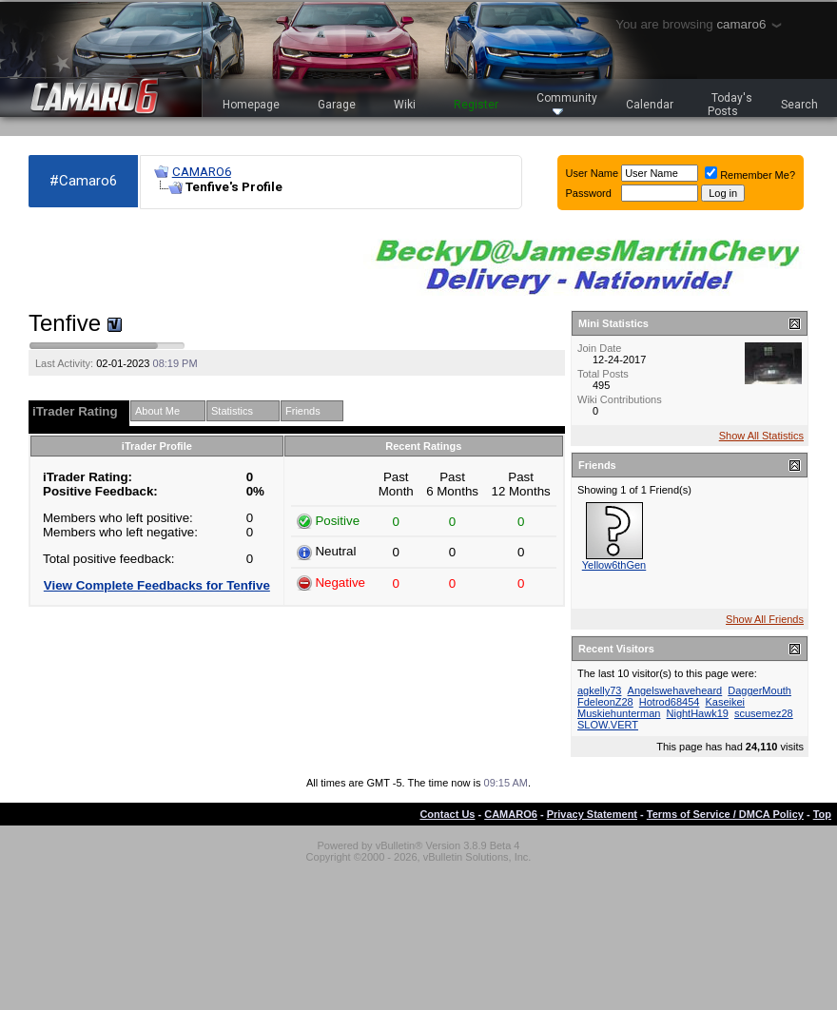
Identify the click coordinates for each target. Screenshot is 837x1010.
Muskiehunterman (618, 713)
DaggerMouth (759, 690)
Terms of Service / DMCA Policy (725, 814)
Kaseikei (725, 702)
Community (566, 103)
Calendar (649, 104)
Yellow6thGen (614, 565)
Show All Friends (765, 619)
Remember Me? (750, 175)
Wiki (405, 104)
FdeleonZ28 (605, 702)
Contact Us (447, 814)
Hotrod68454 (669, 702)
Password (589, 193)
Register (476, 104)
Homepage (251, 104)
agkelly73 (599, 690)
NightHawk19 (698, 713)
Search (799, 104)
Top (822, 814)
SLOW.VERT (607, 724)
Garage (337, 104)
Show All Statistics (761, 435)
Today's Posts (730, 104)
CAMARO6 (201, 172)
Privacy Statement (592, 814)
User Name (592, 173)
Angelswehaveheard (675, 690)
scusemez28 (763, 713)
